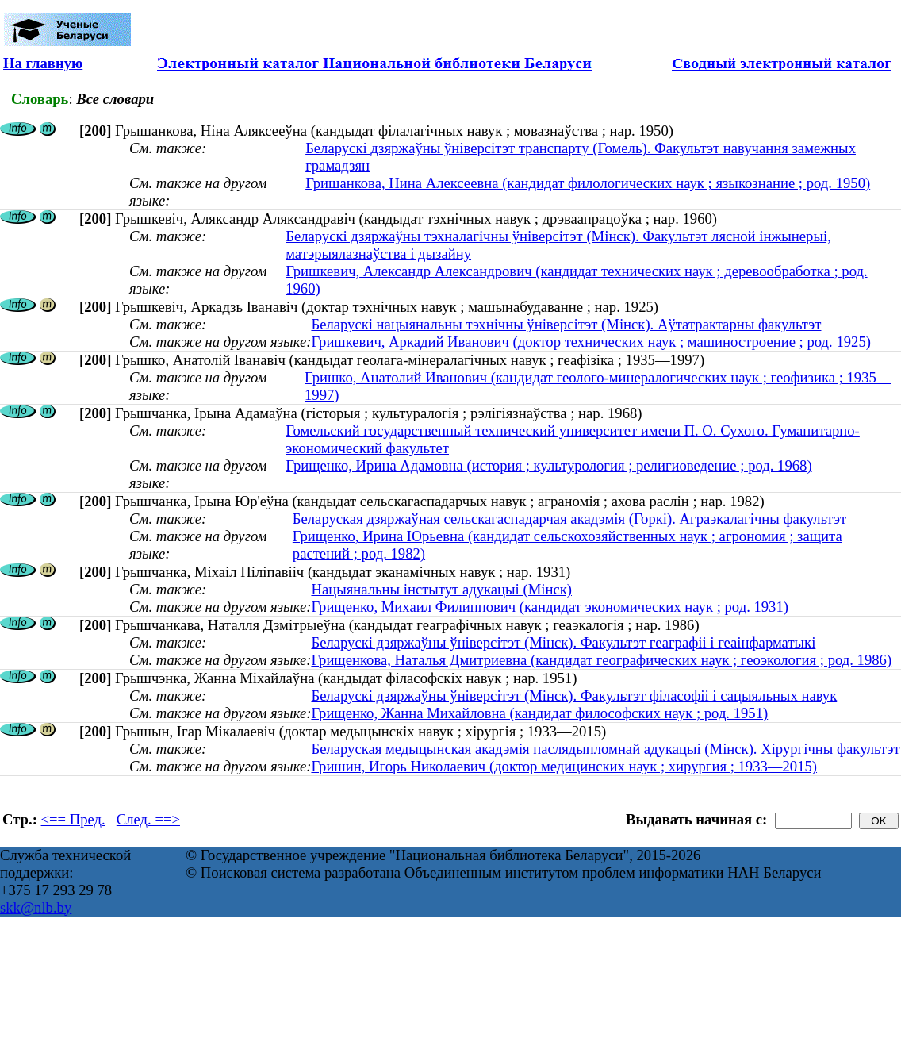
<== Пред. (73, 819)
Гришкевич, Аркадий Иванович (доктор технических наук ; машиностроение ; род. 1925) (591, 341)
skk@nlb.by (35, 907)
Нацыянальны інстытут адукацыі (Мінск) (441, 589)
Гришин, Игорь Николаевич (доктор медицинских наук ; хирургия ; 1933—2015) (564, 766)
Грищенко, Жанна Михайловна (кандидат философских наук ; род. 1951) (539, 713)
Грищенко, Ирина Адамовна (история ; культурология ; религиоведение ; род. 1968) (548, 465)
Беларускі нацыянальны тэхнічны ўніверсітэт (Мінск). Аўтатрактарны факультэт (566, 324)
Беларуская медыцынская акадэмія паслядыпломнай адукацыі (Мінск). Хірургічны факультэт (605, 748)
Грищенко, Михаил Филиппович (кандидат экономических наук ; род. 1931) (549, 606)
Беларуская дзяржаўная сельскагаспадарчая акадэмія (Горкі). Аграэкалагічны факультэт (569, 518)
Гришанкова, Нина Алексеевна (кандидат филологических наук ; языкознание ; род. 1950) (587, 183)
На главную (42, 63)
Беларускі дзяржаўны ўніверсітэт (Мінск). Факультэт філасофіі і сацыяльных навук (574, 695)
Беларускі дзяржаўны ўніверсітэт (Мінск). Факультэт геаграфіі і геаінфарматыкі (563, 642)
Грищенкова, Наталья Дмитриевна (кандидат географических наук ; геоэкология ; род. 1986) (601, 659)
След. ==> (148, 819)
